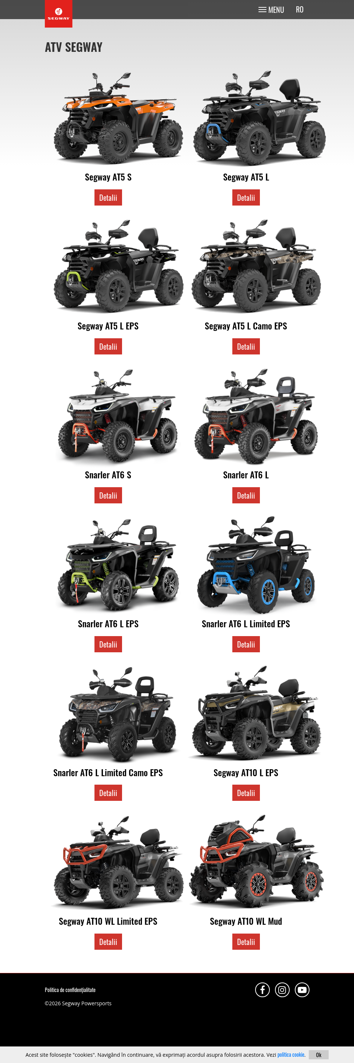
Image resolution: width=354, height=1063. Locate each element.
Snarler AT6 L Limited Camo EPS (108, 772)
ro (300, 9)
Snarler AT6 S (108, 474)
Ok (318, 1055)
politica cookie (291, 1054)
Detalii (108, 197)
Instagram (282, 989)
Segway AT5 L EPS (108, 325)
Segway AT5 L (246, 176)
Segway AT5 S (108, 176)
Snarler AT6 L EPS (108, 623)
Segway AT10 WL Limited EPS (108, 920)
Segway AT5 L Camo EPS (246, 325)
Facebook (262, 989)
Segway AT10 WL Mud (246, 920)
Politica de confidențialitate (70, 990)
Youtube (302, 989)
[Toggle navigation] (271, 9)
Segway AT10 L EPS (246, 772)
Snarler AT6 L (246, 474)
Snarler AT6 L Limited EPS (246, 623)
